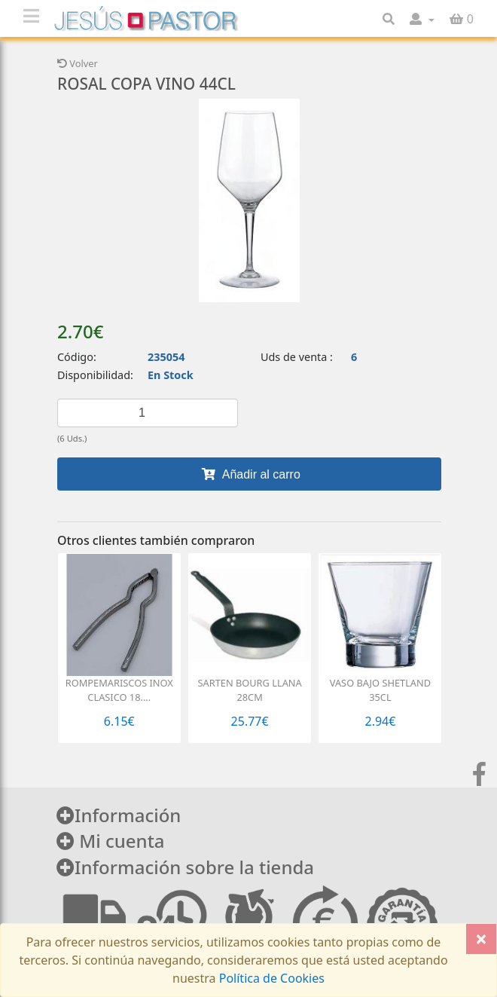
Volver (77, 63)
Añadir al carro (249, 474)
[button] (422, 19)
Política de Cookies (270, 978)
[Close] (481, 939)
